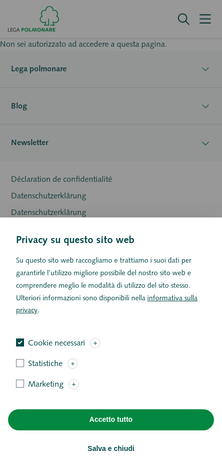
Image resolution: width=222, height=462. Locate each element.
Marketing (46, 397)
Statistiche (45, 376)
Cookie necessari (56, 356)
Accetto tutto (110, 433)
